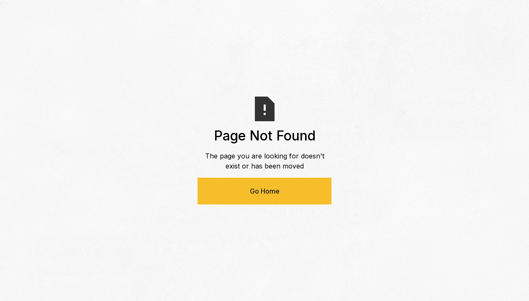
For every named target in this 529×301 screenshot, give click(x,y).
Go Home (265, 191)
